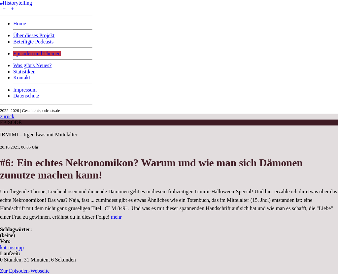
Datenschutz (26, 95)
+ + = (12, 9)
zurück (7, 116)
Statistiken (24, 71)
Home (19, 23)
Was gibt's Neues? (32, 65)
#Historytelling (16, 3)
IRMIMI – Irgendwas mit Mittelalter (38, 134)
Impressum (25, 90)
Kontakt (21, 77)
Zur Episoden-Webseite (25, 271)
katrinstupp (12, 247)
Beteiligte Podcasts (33, 41)
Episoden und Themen (37, 53)
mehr (116, 217)
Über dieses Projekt (33, 35)
